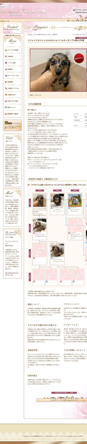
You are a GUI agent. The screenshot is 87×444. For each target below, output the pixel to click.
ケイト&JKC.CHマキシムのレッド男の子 (46, 34)
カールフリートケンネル (17, 12)
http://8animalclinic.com (11, 273)
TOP (82, 23)
